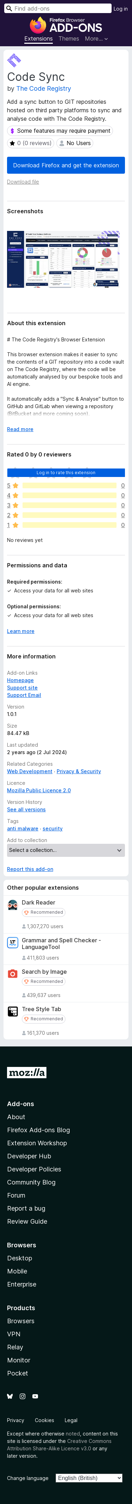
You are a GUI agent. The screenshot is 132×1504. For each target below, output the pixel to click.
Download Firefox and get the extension (66, 165)
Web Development (29, 771)
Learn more (20, 631)
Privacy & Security (79, 771)
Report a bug (26, 1208)
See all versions (26, 809)
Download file (23, 182)
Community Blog (31, 1182)
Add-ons (20, 1104)
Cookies (44, 1420)
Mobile (17, 1271)
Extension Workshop (37, 1143)
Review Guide (27, 1221)
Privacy (15, 1420)
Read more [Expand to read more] (20, 429)
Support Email (24, 695)
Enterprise (21, 1284)
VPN (13, 1334)
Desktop (19, 1258)
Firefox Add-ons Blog (38, 1130)
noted (73, 1434)
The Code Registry (43, 88)
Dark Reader (38, 902)
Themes (68, 38)
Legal (71, 1420)
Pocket (17, 1373)
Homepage (20, 680)
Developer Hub (29, 1156)
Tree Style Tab (41, 1009)
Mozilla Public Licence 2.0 (39, 790)
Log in (121, 9)
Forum (16, 1195)
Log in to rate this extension (66, 472)
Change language (28, 1478)
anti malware (22, 828)
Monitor (18, 1360)
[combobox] (58, 8)
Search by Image (44, 971)
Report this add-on (30, 869)
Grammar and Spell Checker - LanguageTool (61, 943)
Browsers (20, 1321)
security (53, 828)
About (16, 1117)
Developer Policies (34, 1169)
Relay (15, 1347)
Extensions (38, 38)
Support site (22, 688)
